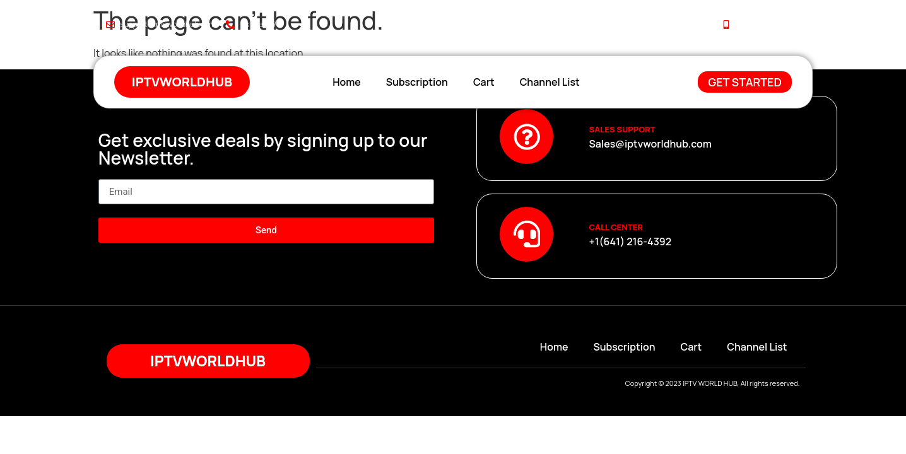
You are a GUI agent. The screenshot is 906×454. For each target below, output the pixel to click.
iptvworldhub (182, 81)
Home (346, 82)
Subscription (417, 82)
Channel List (550, 82)
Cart (484, 82)
